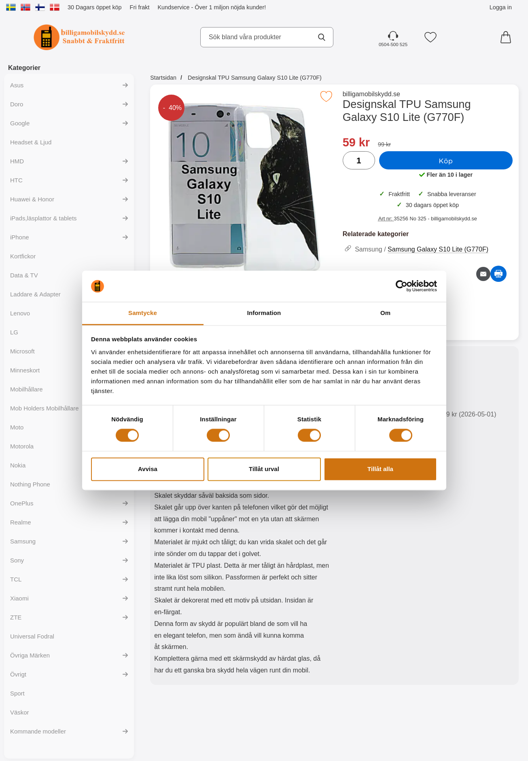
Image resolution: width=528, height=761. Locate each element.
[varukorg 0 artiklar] (508, 37)
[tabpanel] (242, 517)
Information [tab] (264, 312)
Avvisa (147, 468)
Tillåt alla (380, 468)
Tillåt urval (264, 468)
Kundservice (173, 7)
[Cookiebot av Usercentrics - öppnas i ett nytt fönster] (401, 286)
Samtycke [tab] (142, 312)
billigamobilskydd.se (371, 94)
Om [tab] (385, 312)
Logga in (501, 7)
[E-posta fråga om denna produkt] (483, 274)
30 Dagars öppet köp (95, 7)
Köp (446, 160)
